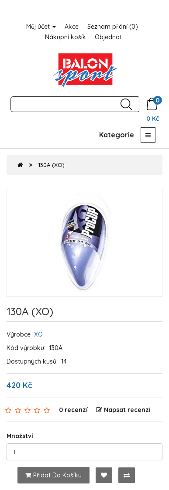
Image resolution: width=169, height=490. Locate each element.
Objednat (108, 37)
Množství (20, 436)
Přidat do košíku (53, 475)
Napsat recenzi (123, 410)
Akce (72, 27)
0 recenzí (73, 410)
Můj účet (41, 27)
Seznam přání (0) (112, 27)
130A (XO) (51, 164)
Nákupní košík (65, 37)
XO (38, 334)
